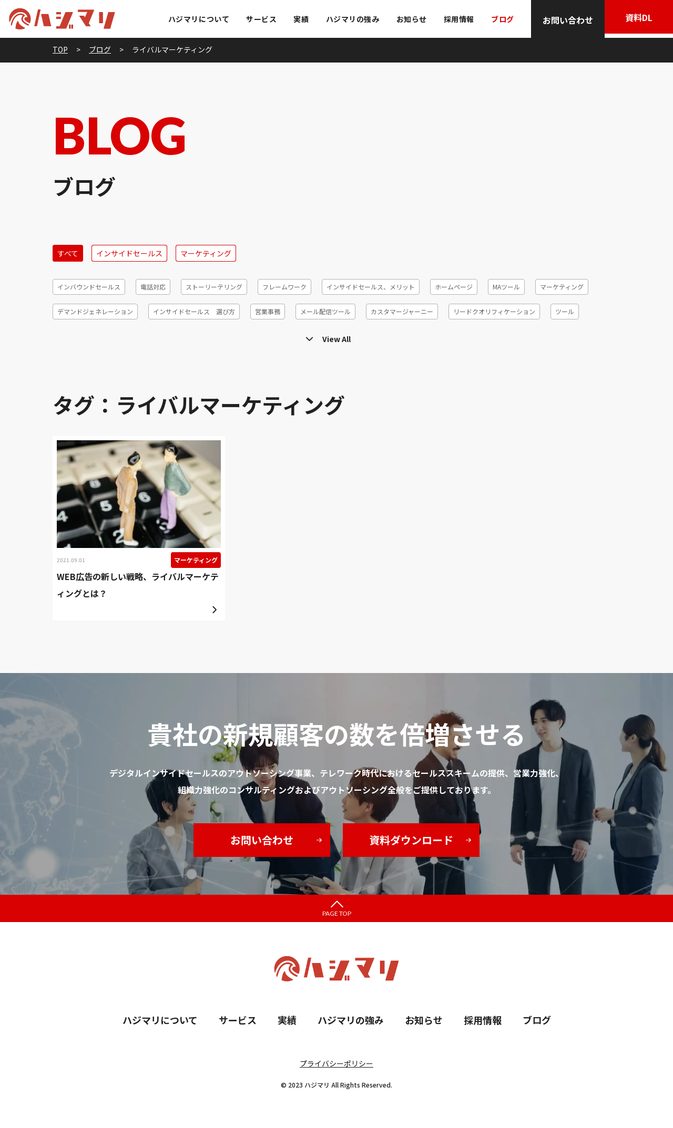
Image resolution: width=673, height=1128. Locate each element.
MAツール (506, 286)
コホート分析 (268, 336)
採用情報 (454, 19)
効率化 (565, 336)
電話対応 (153, 286)
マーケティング (205, 253)
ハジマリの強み (347, 19)
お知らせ (406, 19)
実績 (296, 19)
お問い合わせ (562, 20)
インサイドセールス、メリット (371, 286)
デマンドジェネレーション (95, 311)
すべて (67, 253)
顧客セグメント (207, 336)
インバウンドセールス (88, 286)
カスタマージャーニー (402, 311)
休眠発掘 (523, 336)
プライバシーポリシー (336, 1063)
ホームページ (454, 286)
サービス (256, 19)
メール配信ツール (325, 311)
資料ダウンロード (411, 839)
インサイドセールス (129, 253)
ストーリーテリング (214, 286)
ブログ (497, 19)
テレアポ (70, 336)
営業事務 (267, 311)
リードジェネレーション (456, 336)
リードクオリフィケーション (494, 311)
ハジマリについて (193, 19)
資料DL (636, 20)
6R (599, 336)
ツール (564, 311)
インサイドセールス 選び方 (194, 311)
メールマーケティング (134, 336)
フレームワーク (284, 286)
